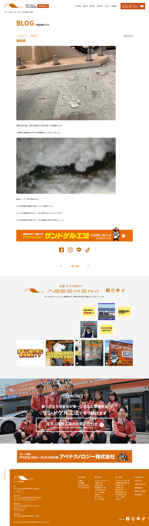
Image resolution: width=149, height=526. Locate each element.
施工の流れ (98, 497)
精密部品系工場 (120, 492)
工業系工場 (98, 483)
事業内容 (85, 6)
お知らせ (107, 6)
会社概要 (81, 483)
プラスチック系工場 (122, 480)
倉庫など (98, 494)
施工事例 (92, 6)
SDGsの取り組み (83, 487)
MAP (18, 491)
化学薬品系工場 (100, 490)
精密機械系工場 (100, 487)
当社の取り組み (83, 485)
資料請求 (138, 487)
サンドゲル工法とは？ (102, 480)
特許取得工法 (43, 6)
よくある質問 (99, 499)
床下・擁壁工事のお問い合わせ (72, 425)
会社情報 (78, 6)
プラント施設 (99, 492)
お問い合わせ (140, 484)
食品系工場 (98, 485)
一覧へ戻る (74, 266)
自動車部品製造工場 (122, 483)
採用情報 (114, 6)
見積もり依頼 (140, 491)
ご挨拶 (80, 480)
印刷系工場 (119, 485)
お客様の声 (99, 6)
